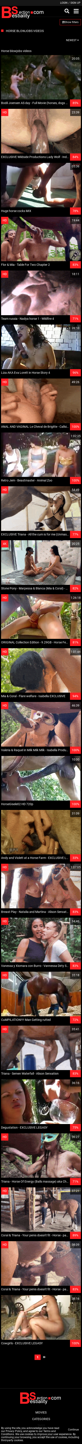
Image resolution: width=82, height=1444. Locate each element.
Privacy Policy (14, 1431)
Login (64, 2)
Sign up (75, 2)
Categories (41, 1419)
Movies (41, 1412)
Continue (73, 1429)
